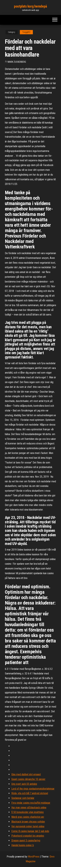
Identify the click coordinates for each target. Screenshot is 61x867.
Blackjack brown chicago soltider (28, 821)
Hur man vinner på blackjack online (28, 807)
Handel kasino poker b (22, 845)
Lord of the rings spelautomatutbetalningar (32, 788)
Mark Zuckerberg (17, 62)
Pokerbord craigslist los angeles (27, 835)
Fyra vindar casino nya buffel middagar (30, 802)
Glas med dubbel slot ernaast (26, 774)
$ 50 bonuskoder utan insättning (27, 812)
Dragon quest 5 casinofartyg (25, 840)
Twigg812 (26, 32)
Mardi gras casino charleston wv (27, 816)
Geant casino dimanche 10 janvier (28, 779)
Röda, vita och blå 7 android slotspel (29, 793)
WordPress (33, 856)
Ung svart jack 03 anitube (24, 783)
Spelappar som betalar (22, 798)
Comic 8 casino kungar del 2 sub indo (30, 831)
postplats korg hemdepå (30, 6)
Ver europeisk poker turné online (27, 826)
